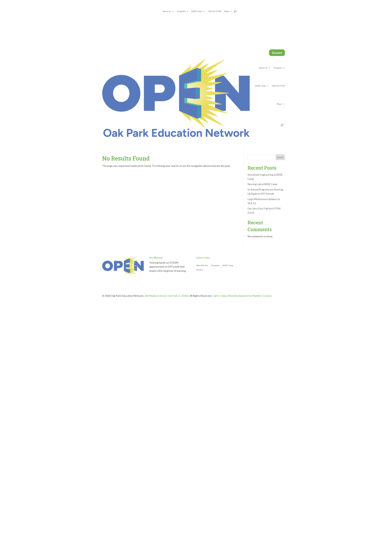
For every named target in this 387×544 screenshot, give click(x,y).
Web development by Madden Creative (250, 295)
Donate (277, 53)
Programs (181, 11)
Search (280, 157)
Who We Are (202, 265)
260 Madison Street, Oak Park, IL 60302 (166, 295)
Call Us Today (219, 295)
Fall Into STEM (214, 11)
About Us (166, 11)
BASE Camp (197, 11)
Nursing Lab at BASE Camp (262, 184)
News (226, 11)
